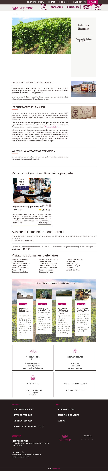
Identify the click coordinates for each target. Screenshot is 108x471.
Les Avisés (69, 268)
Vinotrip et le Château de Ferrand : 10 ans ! (25, 310)
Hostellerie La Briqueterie (48, 268)
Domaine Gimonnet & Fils (21, 263)
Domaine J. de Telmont (74, 259)
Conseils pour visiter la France (44, 309)
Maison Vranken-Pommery (48, 259)
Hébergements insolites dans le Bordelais (83, 310)
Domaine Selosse (18, 270)
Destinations (57, 7)
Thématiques (73, 7)
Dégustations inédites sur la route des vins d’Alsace (63, 310)
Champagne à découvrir (52, 127)
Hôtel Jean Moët (18, 261)
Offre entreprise (23, 415)
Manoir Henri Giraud (73, 270)
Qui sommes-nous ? (23, 409)
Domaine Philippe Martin (48, 265)
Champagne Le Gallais (20, 272)
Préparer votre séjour (98, 7)
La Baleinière (70, 261)
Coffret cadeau (86, 7)
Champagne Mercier (46, 272)
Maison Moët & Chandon (48, 263)
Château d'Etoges (72, 263)
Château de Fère (45, 261)
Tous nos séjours (43, 7)
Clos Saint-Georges (73, 265)
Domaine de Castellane (20, 268)
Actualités (18, 453)
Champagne (18, 210)
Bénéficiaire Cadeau (35, 2)
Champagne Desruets (19, 265)
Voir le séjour (44, 223)
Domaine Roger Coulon (20, 259)
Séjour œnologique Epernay (28, 206)
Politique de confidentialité (29, 426)
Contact (62, 420)
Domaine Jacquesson (47, 270)
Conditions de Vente (68, 415)
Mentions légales (23, 420)
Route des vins (20, 441)
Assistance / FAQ (66, 409)
